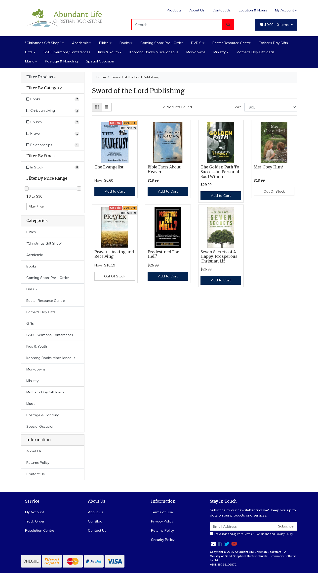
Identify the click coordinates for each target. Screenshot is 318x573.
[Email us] (213, 544)
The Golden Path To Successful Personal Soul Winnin (219, 172)
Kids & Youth (108, 52)
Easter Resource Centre (231, 43)
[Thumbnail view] (97, 107)
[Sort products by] (270, 107)
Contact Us (221, 10)
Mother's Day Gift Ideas (256, 52)
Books (124, 43)
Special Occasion (100, 61)
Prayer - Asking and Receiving (114, 254)
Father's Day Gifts (273, 43)
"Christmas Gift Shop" (43, 43)
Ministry (219, 52)
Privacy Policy (162, 521)
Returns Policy (37, 462)
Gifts (29, 52)
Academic (80, 43)
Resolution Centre (39, 530)
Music (29, 61)
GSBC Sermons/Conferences (66, 52)
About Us (196, 10)
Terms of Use (162, 512)
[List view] (107, 107)
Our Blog (95, 521)
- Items (274, 24)
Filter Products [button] (40, 77)
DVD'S (196, 43)
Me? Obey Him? (268, 167)
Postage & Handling (61, 61)
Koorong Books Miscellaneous (153, 52)
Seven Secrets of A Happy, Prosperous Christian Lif (218, 257)
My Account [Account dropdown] (284, 10)
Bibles (104, 43)
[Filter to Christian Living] (52, 110)
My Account (34, 512)
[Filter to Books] (52, 99)
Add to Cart (115, 191)
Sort (237, 107)
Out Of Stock (274, 191)
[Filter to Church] (52, 122)
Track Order (34, 521)
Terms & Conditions (256, 534)
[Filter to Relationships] (52, 145)
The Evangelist (108, 167)
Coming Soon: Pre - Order (161, 43)
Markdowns (195, 52)
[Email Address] (242, 526)
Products (174, 10)
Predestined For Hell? (163, 254)
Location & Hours (253, 10)
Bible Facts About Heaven (164, 169)
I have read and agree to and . (252, 534)
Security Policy (162, 539)
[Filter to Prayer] (52, 133)
